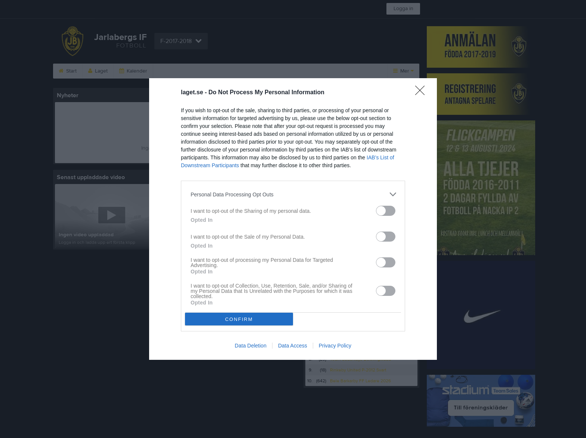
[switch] (385, 211)
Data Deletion (250, 346)
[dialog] (293, 219)
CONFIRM (239, 319)
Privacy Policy (335, 346)
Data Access (292, 346)
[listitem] (293, 194)
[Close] (422, 93)
